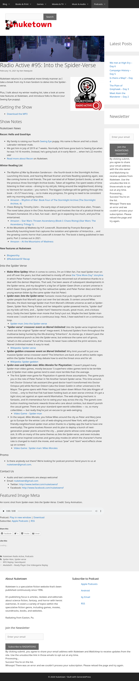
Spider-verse (20, 559)
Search (50, 16)
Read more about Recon (20, 158)
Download (38, 517)
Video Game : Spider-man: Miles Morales (36, 448)
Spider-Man (8, 559)
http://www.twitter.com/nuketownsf (38, 484)
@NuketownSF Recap (18, 258)
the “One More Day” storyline (87, 275)
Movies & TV (60, 4)
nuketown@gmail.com (19, 464)
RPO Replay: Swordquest (14, 562)
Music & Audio (81, 4)
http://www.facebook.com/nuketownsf (43, 487)
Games (43, 4)
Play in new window (20, 517)
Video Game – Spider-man (28, 413)
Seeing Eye (46, 141)
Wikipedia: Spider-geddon (24, 361)
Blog (8, 4)
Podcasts (101, 4)
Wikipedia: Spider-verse (23, 347)
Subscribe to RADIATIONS (22, 646)
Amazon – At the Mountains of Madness (31, 241)
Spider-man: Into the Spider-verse (28, 323)
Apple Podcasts (20, 520)
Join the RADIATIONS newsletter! (121, 150)
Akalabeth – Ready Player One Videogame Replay (25, 565)
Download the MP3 (17, 113)
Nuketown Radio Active (13, 556)
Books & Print (24, 4)
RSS (33, 520)
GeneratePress (84, 676)
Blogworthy (13, 255)
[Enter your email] (122, 137)
